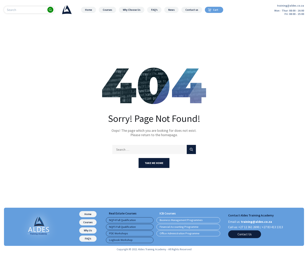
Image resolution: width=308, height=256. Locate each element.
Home (88, 10)
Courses (107, 10)
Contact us (191, 10)
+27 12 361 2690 (248, 227)
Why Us (88, 230)
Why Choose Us (131, 10)
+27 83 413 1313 (272, 227)
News (171, 10)
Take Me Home (154, 163)
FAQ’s (154, 10)
